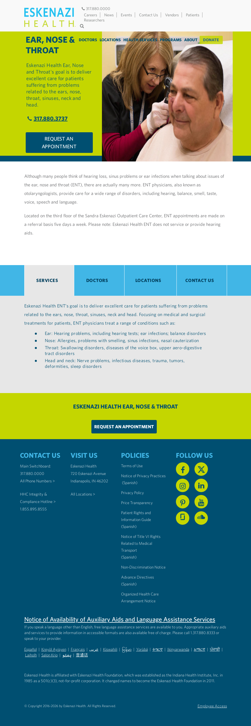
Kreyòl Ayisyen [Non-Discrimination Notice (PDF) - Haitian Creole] (53, 649)
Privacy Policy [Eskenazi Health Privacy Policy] (132, 492)
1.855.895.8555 (33, 509)
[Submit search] (82, 26)
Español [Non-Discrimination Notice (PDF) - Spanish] (30, 649)
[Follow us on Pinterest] (182, 501)
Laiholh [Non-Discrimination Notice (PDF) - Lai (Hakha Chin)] (31, 655)
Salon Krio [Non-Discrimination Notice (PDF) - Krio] (49, 655)
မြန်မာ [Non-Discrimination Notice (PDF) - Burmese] (127, 649)
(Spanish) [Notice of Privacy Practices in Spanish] (129, 482)
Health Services (141, 39)
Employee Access (212, 706)
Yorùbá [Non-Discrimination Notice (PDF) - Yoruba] (142, 649)
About (191, 39)
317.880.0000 (96, 8)
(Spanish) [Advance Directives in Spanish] (128, 584)
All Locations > (83, 494)
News (109, 14)
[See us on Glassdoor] (182, 518)
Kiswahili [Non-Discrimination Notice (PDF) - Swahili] (110, 649)
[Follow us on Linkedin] (201, 485)
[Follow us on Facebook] (182, 469)
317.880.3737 (47, 118)
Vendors (172, 14)
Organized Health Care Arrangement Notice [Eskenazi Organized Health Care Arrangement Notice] (140, 597)
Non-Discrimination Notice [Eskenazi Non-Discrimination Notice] (143, 567)
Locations (110, 39)
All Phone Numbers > (37, 481)
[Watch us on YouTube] (201, 501)
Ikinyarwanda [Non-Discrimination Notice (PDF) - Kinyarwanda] (178, 649)
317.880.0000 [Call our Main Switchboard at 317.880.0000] (32, 473)
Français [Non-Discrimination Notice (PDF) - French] (78, 649)
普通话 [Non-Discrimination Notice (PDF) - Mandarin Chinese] (82, 655)
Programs (171, 39)
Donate (211, 39)
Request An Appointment (59, 142)
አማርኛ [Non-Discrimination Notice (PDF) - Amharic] (199, 649)
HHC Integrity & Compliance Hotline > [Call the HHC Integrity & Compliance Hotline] (38, 498)
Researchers (94, 20)
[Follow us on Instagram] (182, 485)
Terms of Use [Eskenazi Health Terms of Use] (132, 465)
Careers (90, 14)
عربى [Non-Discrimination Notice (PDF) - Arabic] (94, 649)
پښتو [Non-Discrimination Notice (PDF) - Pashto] (66, 655)
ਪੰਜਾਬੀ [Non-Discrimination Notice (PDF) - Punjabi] (215, 649)
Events (126, 14)
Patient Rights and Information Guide (136, 516)
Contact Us (148, 14)
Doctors (88, 39)
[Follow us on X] (201, 469)
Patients (192, 14)
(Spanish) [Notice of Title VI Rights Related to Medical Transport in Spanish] (128, 557)
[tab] (49, 280)
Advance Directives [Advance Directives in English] (137, 577)
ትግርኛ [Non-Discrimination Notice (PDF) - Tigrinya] (157, 649)
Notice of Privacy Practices (143, 475)
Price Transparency (137, 502)
